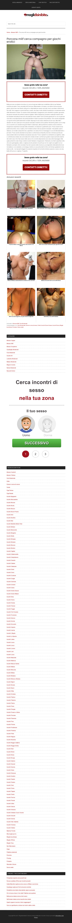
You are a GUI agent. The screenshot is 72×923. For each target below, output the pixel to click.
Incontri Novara (11, 685)
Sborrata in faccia (11, 864)
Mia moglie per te (11, 834)
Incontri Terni (10, 785)
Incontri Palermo (11, 700)
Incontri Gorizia (11, 621)
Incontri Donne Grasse (46, 325)
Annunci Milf (14, 32)
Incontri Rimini (10, 752)
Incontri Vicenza (11, 825)
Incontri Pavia (10, 706)
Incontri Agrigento (11, 496)
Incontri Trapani (11, 791)
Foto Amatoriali (23, 323)
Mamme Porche (11, 831)
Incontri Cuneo (10, 587)
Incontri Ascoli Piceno (13, 511)
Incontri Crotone (11, 584)
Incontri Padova (11, 697)
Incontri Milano (11, 673)
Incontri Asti (10, 514)
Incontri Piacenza (11, 718)
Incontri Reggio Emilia (13, 746)
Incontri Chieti (10, 569)
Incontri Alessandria (12, 499)
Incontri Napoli (11, 682)
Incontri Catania (11, 563)
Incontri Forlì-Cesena (12, 612)
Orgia (8, 849)
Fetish (39, 325)
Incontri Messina (11, 670)
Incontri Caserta (11, 560)
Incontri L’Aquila (11, 633)
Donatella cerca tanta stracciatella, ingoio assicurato (21, 890)
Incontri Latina (10, 639)
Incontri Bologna (11, 539)
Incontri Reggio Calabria (13, 742)
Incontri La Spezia (12, 636)
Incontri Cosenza (11, 575)
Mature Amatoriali (11, 362)
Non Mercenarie (11, 846)
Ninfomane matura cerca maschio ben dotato (19, 899)
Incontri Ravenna (11, 739)
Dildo (8, 481)
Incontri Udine (10, 803)
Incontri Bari (10, 521)
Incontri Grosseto (11, 624)
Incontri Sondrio (11, 776)
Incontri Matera (11, 666)
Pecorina (9, 855)
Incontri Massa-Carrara (13, 663)
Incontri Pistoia (11, 724)
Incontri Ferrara (11, 603)
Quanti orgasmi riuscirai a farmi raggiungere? (19, 902)
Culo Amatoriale (21, 325)
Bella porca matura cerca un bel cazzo (17, 896)
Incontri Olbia (10, 691)
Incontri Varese (11, 806)
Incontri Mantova (11, 660)
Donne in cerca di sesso (31, 325)
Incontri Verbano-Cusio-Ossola (15, 812)
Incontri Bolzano (11, 542)
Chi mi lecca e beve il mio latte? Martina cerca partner (21, 893)
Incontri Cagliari (11, 551)
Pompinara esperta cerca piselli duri (16, 878)
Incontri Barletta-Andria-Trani (14, 524)
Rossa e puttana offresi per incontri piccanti (19, 881)
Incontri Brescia (11, 545)
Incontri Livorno (11, 648)
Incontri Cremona (11, 581)
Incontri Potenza (11, 730)
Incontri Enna (10, 597)
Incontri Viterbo (11, 828)
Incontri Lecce (10, 642)
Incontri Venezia (11, 809)
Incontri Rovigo (11, 758)
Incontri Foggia (11, 609)
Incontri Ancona (11, 502)
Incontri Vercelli (11, 815)
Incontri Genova (11, 618)
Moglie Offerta (11, 840)
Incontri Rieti (10, 749)
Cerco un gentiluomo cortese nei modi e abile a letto (21, 905)
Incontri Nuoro (10, 688)
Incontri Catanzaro (12, 566)
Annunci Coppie (11, 340)
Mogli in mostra (11, 365)
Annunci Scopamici (12, 346)
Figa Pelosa (10, 490)
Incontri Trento (10, 794)
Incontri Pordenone (12, 727)
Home (8, 32)
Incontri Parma (11, 703)
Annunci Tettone (11, 475)
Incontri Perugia (11, 709)
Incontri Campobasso (12, 557)
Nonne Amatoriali (11, 368)
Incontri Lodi (10, 651)
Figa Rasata (10, 493)
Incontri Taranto (11, 779)
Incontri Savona (11, 767)
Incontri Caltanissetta (12, 554)
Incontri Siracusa (11, 773)
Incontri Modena (11, 676)
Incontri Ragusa (11, 736)
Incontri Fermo (11, 600)
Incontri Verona (11, 818)
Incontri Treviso (11, 797)
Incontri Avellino (11, 518)
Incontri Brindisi (11, 548)
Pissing (9, 858)
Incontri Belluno (11, 527)
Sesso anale (21, 327)
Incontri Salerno (11, 761)
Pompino (15, 327)
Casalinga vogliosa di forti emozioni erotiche (19, 887)
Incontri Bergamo (11, 533)
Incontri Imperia (11, 627)
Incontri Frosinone (12, 615)
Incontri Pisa (10, 721)
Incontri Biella (10, 536)
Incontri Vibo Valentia (12, 822)
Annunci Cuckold (11, 472)
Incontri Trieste (11, 800)
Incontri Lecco (10, 645)
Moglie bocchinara (12, 837)
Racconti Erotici (11, 371)
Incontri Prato (10, 733)
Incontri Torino (10, 788)
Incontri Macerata (11, 657)
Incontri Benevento (12, 530)
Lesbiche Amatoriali (12, 359)
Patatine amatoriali (12, 852)
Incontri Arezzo (11, 508)
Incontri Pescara (11, 715)
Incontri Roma (56, 325)
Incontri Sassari (11, 764)
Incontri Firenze (11, 606)
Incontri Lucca (10, 654)
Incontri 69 (9, 355)
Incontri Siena (10, 770)
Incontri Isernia (11, 630)
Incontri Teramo (11, 782)
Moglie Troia (10, 843)
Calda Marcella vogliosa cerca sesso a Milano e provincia (22, 884)
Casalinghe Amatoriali (12, 349)
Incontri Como (10, 572)
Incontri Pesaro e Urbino (13, 712)
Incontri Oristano (11, 694)
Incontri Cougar (11, 578)
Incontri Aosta (10, 505)
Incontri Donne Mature (13, 594)
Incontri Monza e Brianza (13, 679)
